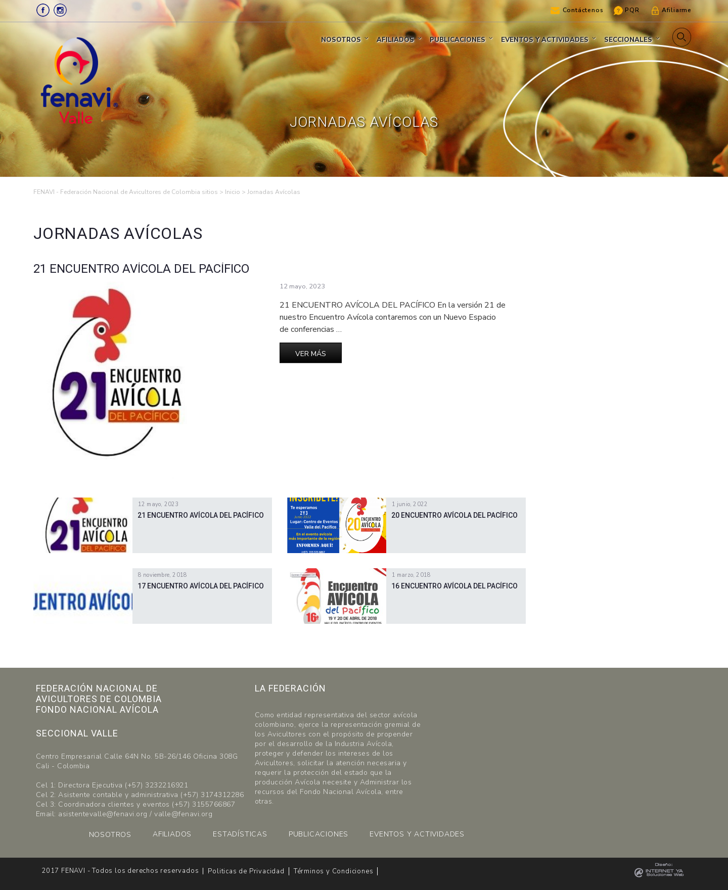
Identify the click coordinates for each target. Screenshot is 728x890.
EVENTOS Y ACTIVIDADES (417, 834)
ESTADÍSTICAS (240, 834)
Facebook (43, 10)
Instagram (60, 10)
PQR (632, 10)
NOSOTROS (110, 834)
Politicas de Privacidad (246, 871)
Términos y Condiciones (334, 871)
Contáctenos (583, 10)
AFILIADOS (172, 834)
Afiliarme (677, 10)
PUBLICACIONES (318, 834)
